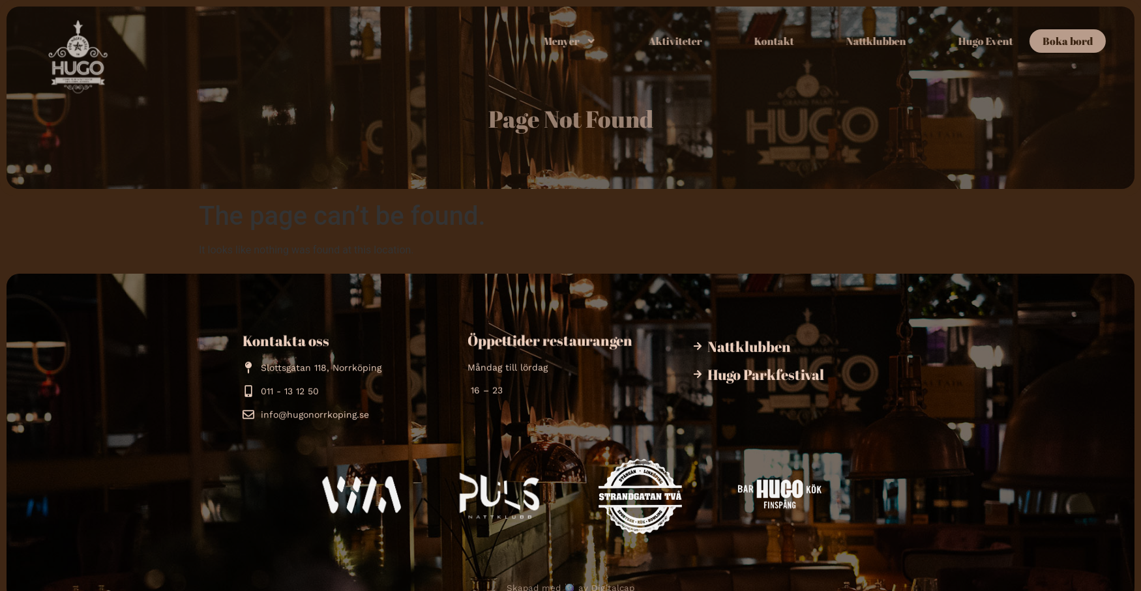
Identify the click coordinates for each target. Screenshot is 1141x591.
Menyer (603, 41)
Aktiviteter (708, 41)
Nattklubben (910, 41)
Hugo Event (1019, 41)
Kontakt (807, 41)
